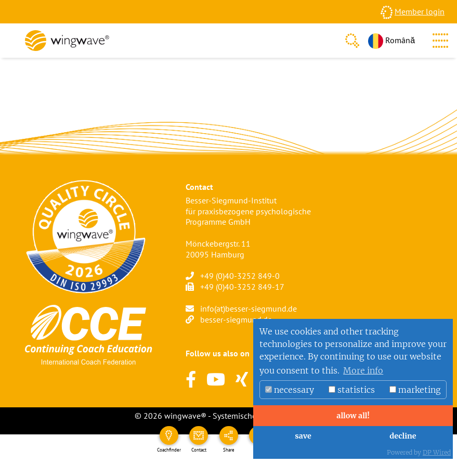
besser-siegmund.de (236, 319)
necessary (289, 389)
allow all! (352, 415)
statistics (352, 389)
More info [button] (363, 370)
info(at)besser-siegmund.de (248, 308)
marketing (415, 389)
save (303, 436)
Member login (420, 11)
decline (402, 436)
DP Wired (437, 452)
